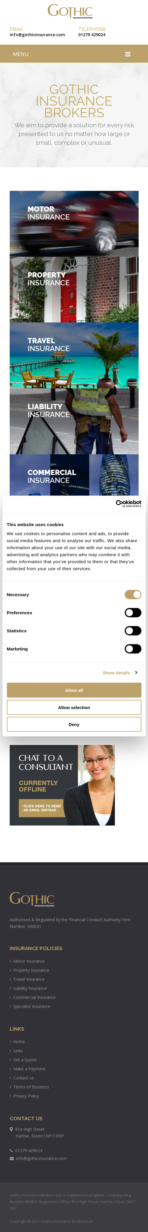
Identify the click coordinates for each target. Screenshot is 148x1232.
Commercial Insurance (33, 997)
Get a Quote (23, 1059)
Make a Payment (27, 1069)
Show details (116, 672)
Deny (74, 724)
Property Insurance (29, 970)
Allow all (74, 690)
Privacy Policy (24, 1096)
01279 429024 (91, 34)
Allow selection (74, 707)
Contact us (22, 1078)
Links (16, 1050)
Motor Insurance (27, 961)
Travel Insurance (27, 979)
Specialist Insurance (30, 1006)
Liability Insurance (28, 988)
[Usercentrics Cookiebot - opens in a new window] (115, 504)
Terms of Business (29, 1087)
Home (17, 1041)
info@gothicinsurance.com (37, 34)
